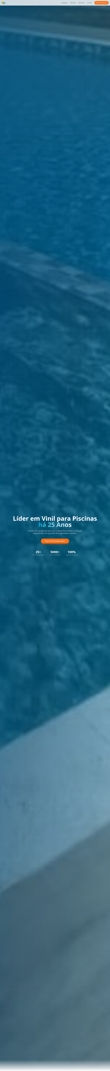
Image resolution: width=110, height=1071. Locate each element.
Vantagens (64, 3)
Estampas (73, 3)
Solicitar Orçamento (101, 3)
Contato (89, 3)
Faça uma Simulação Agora (55, 541)
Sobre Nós (81, 3)
